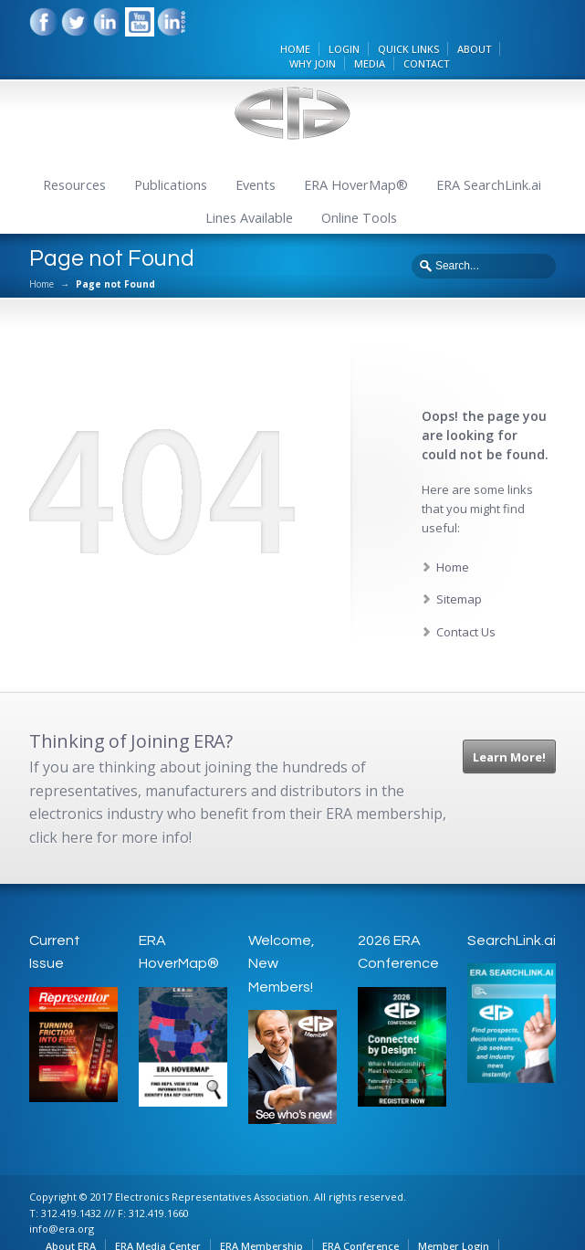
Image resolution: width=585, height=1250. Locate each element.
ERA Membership (263, 1213)
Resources (74, 154)
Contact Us (466, 600)
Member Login (455, 1213)
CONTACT (449, 30)
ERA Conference (362, 1213)
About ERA (72, 1213)
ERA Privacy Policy (101, 1228)
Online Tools (359, 186)
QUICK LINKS (431, 14)
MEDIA (392, 30)
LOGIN (366, 14)
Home (41, 252)
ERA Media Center (160, 1213)
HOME (318, 14)
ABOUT (497, 14)
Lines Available (249, 186)
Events (255, 154)
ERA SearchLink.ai (488, 154)
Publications (170, 154)
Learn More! (509, 726)
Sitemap (459, 568)
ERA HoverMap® (356, 154)
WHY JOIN (335, 30)
